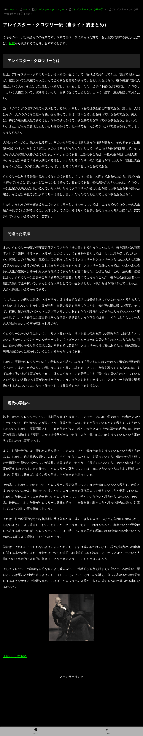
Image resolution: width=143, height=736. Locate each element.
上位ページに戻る (15, 656)
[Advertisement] (71, 706)
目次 (12, 43)
